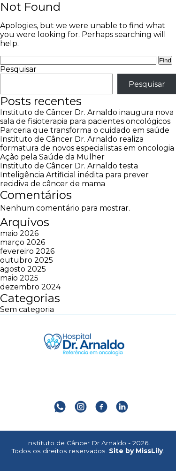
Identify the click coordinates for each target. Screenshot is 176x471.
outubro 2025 (26, 260)
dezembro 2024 (30, 286)
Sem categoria (27, 309)
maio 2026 (19, 233)
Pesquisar (18, 69)
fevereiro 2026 (27, 251)
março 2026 (22, 242)
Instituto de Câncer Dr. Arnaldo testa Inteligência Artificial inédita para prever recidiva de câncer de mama (74, 174)
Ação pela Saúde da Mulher (52, 156)
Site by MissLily (136, 451)
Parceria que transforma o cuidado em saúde (84, 130)
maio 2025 (19, 277)
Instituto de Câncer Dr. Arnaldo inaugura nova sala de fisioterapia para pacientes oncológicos (87, 117)
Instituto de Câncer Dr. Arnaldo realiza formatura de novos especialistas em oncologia (87, 143)
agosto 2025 (23, 269)
